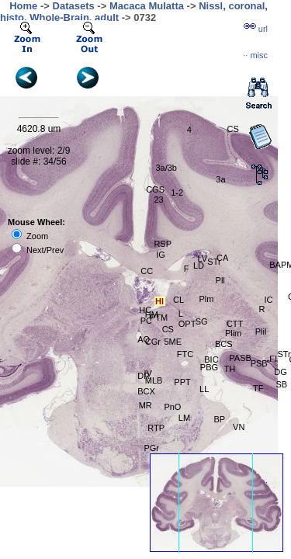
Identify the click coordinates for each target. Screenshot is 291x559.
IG (160, 254)
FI (273, 358)
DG (280, 372)
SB (281, 384)
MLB (154, 380)
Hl (159, 301)
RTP (156, 427)
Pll (220, 280)
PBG (209, 367)
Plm (206, 299)
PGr (151, 448)
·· (255, 55)
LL (204, 389)
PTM (159, 317)
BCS (224, 344)
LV (202, 258)
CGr (153, 341)
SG (202, 321)
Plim (233, 333)
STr (283, 354)
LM (184, 417)
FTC (185, 354)
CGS (155, 189)
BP (220, 419)
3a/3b (166, 167)
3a (220, 179)
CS (233, 129)
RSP (162, 243)
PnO (172, 406)
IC (268, 299)
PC (146, 320)
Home (23, 6)
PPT (182, 382)
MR (145, 405)
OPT (187, 323)
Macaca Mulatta (146, 6)
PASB (240, 358)
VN (238, 427)
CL (178, 299)
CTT (235, 323)
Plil (261, 331)
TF (258, 388)
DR (143, 375)
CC (146, 271)
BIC (211, 359)
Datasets (74, 6)
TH (230, 368)
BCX (146, 391)
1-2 (177, 192)
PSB (259, 363)
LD (198, 265)
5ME (173, 341)
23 (158, 199)
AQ (143, 339)
